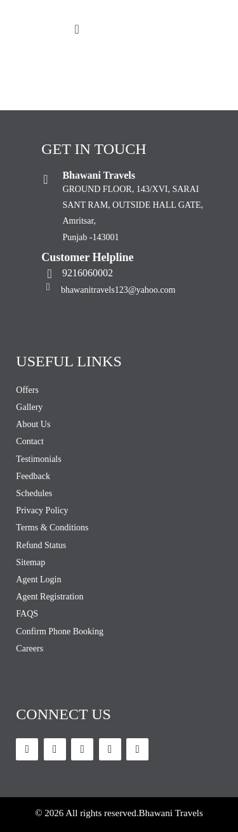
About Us (33, 424)
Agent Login (38, 579)
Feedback (33, 476)
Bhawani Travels (171, 813)
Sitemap (30, 562)
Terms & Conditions (52, 527)
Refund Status (41, 545)
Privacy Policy (42, 510)
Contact (30, 441)
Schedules (34, 493)
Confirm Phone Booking (59, 631)
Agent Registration (49, 596)
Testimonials (38, 459)
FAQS (27, 613)
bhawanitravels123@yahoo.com (118, 290)
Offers (27, 390)
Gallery (29, 407)
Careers (29, 648)
